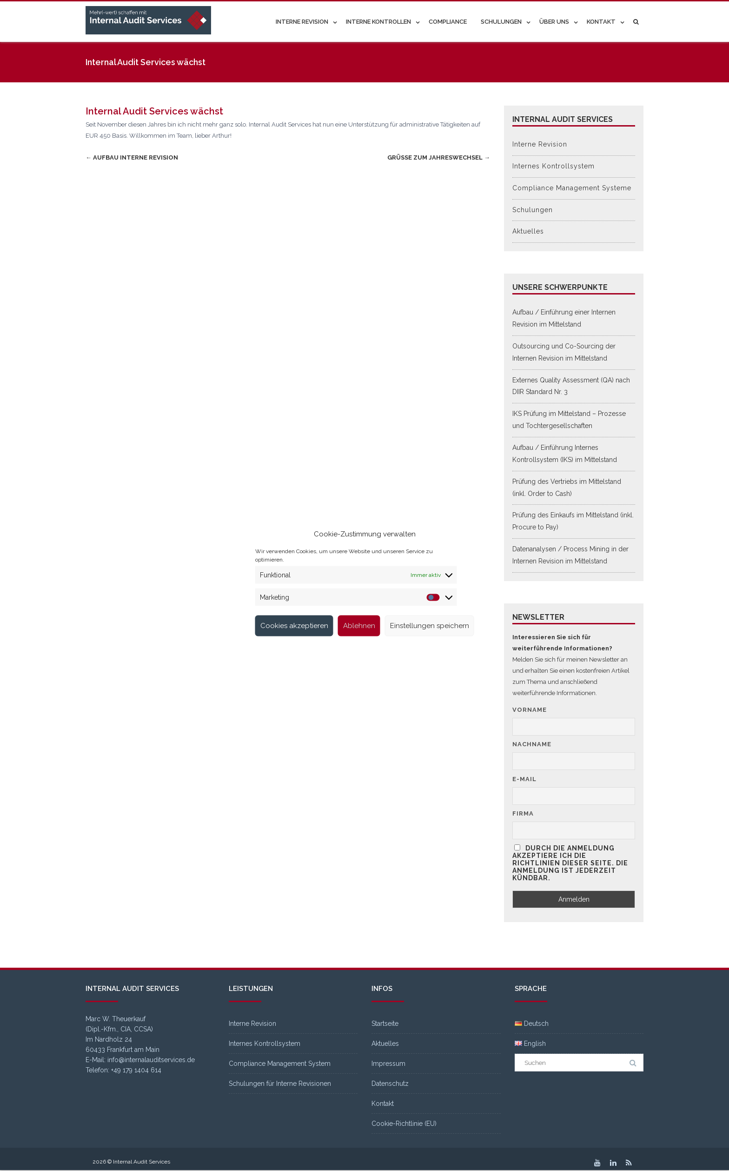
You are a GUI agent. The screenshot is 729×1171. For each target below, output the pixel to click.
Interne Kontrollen (378, 21)
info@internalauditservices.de (151, 1060)
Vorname (529, 709)
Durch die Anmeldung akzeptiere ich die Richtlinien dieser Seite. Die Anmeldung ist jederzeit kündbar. (570, 863)
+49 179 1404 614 (136, 1070)
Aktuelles (528, 231)
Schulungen (501, 21)
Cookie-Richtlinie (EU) (404, 1123)
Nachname (531, 744)
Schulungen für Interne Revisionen (280, 1083)
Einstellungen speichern (429, 626)
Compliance (448, 21)
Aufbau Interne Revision (132, 157)
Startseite (384, 1023)
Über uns (554, 21)
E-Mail (524, 779)
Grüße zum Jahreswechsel (438, 157)
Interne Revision (302, 21)
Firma (523, 813)
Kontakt (601, 21)
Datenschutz (390, 1083)
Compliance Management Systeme (571, 188)
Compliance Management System (280, 1063)
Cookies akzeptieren (294, 626)
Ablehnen (359, 626)
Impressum (388, 1063)
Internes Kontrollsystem (553, 166)
